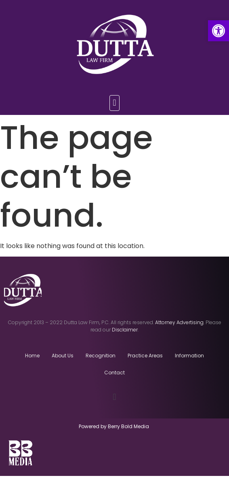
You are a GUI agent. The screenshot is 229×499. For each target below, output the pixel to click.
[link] (218, 30)
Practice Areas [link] (145, 355)
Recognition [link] (101, 355)
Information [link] (189, 355)
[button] (114, 103)
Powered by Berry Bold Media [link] (114, 426)
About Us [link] (63, 355)
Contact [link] (114, 372)
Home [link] (32, 355)
